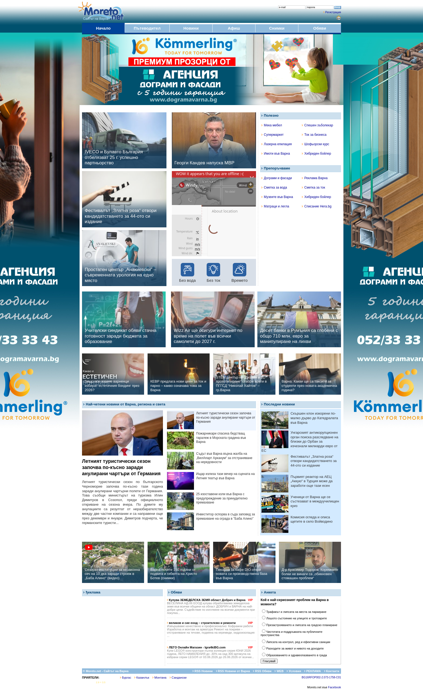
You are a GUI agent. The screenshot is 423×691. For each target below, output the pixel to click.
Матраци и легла (275, 206)
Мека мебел (271, 125)
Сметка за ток (313, 187)
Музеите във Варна (277, 197)
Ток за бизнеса (314, 135)
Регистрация (333, 12)
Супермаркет (272, 135)
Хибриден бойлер (316, 153)
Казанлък (141, 677)
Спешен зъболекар (317, 125)
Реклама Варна (315, 178)
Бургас (125, 677)
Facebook (334, 687)
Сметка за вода (274, 187)
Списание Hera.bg (317, 206)
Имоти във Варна (275, 153)
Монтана (159, 677)
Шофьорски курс (315, 144)
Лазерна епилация (276, 144)
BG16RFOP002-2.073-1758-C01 (321, 677)
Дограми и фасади (276, 178)
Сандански (178, 677)
